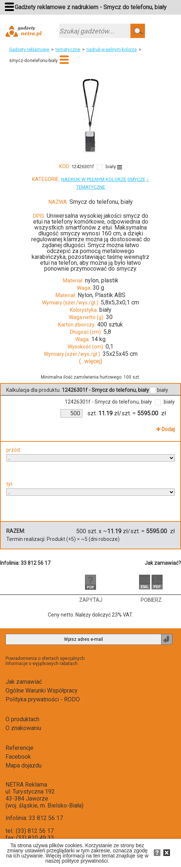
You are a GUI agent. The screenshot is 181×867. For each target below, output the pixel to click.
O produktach (22, 719)
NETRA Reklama (26, 784)
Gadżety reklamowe (29, 49)
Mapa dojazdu (24, 765)
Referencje (19, 747)
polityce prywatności (85, 861)
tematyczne (68, 49)
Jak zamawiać (24, 681)
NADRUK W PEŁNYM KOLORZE (93, 179)
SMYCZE (136, 179)
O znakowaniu (23, 728)
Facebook (18, 756)
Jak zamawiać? (163, 563)
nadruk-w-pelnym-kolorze (111, 49)
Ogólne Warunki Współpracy (42, 690)
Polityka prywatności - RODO (43, 699)
